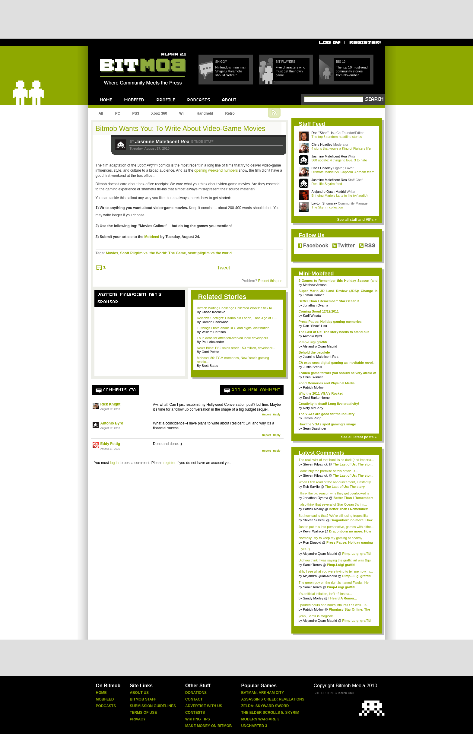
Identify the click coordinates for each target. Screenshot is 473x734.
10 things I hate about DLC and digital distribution (233, 328)
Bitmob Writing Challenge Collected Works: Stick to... (236, 308)
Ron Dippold (312, 542)
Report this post (270, 281)
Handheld (205, 113)
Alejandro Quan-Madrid (329, 191)
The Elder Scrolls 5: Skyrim (270, 712)
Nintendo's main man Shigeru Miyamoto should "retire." (230, 71)
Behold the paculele (314, 352)
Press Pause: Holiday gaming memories (330, 321)
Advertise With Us (203, 706)
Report (266, 414)
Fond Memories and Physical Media (327, 383)
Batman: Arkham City (262, 693)
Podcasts (106, 706)
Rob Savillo (311, 486)
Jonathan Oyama (315, 305)
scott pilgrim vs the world (210, 253)
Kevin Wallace (313, 531)
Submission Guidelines (153, 706)
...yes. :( (304, 549)
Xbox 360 (159, 113)
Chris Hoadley (322, 144)
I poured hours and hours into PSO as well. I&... (334, 605)
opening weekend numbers (216, 170)
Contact (194, 699)
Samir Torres (312, 565)
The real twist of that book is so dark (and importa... (336, 460)
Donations (196, 693)
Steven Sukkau (314, 520)
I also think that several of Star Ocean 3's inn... (333, 504)
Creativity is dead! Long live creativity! (329, 403)
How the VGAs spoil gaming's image (327, 424)
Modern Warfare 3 (260, 719)
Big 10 (341, 61)
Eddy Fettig (110, 444)
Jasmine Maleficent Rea (162, 141)
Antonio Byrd (111, 423)
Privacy (137, 719)
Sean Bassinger (314, 428)
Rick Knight (110, 404)
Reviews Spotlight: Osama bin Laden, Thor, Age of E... (237, 318)
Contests (195, 712)
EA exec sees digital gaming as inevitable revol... (337, 362)
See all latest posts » (358, 437)
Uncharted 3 (254, 726)
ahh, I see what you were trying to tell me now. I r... (336, 571)
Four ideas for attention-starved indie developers (232, 338)
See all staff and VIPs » (357, 220)
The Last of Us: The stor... (353, 464)
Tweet (223, 267)
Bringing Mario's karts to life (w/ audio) (340, 195)
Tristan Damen (314, 295)
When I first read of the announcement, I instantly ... (337, 482)
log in (114, 463)
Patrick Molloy (313, 387)
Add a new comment (256, 390)
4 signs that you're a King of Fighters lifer (342, 148)
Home (101, 693)
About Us (139, 693)
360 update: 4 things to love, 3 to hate (339, 160)
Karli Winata (312, 315)
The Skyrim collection (327, 207)
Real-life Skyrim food (327, 184)
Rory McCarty (313, 408)
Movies (112, 253)
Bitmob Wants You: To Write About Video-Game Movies (180, 128)
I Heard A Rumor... (343, 598)
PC (117, 113)
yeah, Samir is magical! (316, 616)
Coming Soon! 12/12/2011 (319, 311)
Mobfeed (151, 237)
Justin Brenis (312, 367)
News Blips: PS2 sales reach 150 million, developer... (236, 348)
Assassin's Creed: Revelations (272, 699)
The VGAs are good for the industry (327, 414)
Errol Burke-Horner (317, 397)
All (101, 113)
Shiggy (221, 61)
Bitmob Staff (143, 699)
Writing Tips (197, 719)
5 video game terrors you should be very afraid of (337, 373)
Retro (229, 113)
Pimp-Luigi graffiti (313, 342)
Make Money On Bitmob (208, 726)
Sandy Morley (313, 598)
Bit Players (285, 61)
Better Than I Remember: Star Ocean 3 (329, 301)
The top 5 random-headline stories (337, 136)
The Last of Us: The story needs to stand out (334, 332)
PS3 (135, 113)
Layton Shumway (324, 203)
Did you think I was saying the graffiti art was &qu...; (337, 560)
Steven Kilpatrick (315, 464)
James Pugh (312, 418)
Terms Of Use (143, 712)
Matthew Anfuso (314, 285)
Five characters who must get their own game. (290, 71)
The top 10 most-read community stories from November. (352, 71)
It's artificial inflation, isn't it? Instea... (325, 594)
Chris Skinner (313, 377)
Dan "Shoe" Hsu (323, 133)
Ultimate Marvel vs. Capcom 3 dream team (343, 172)
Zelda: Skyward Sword (265, 706)
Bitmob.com (113, 51)
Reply (277, 414)
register (169, 463)
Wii (182, 113)
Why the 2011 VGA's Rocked (321, 393)
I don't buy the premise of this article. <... (328, 471)
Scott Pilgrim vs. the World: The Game (153, 253)
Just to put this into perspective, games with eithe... (336, 527)
